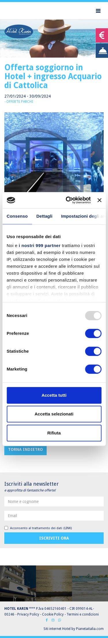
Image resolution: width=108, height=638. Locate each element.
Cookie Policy (53, 614)
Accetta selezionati (54, 413)
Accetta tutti (54, 395)
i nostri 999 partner (39, 245)
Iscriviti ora (54, 538)
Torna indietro (25, 449)
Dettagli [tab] (44, 216)
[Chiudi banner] (99, 200)
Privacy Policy (28, 614)
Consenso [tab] (17, 216)
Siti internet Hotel (57, 629)
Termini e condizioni (83, 614)
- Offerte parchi (18, 102)
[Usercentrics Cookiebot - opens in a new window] (68, 200)
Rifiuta (54, 432)
